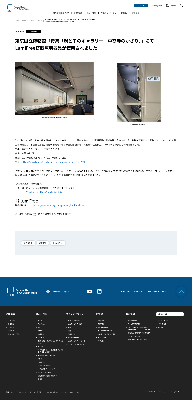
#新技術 (42, 242)
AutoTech (41, 324)
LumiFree (41, 337)
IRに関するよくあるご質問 (106, 334)
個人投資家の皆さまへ (105, 331)
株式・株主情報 (103, 327)
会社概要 (11, 324)
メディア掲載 (162, 324)
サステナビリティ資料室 (76, 344)
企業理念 (11, 327)
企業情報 (10, 313)
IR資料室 (101, 324)
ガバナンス (71, 334)
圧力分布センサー (44, 365)
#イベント (28, 242)
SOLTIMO (41, 346)
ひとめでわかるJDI (134, 336)
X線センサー (42, 359)
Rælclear (41, 334)
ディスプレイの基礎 (44, 372)
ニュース (162, 313)
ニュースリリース (163, 321)
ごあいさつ (11, 321)
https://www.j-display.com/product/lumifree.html (58, 205)
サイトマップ (21, 392)
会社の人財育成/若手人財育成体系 (139, 333)
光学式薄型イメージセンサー (47, 369)
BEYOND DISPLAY (131, 291)
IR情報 (99, 313)
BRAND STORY (157, 291)
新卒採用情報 (132, 321)
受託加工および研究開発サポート (49, 376)
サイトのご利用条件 (36, 392)
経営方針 (101, 321)
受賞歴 (40, 379)
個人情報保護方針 (52, 392)
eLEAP (40, 321)
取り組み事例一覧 (74, 337)
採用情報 (130, 313)
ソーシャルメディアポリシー (71, 392)
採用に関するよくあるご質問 (137, 340)
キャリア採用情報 (134, 324)
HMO (39, 327)
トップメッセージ (74, 321)
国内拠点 (11, 331)
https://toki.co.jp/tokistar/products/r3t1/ (41, 192)
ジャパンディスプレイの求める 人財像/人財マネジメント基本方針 (139, 328)
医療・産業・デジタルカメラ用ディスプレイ (50, 342)
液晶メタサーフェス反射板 (46, 355)
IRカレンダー (102, 337)
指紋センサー (42, 362)
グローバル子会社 (14, 334)
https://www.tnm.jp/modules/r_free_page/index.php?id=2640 (53, 161)
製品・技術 (41, 313)
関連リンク (9, 392)
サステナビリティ (75, 313)
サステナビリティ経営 (75, 324)
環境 (69, 327)
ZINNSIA (40, 331)
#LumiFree (58, 242)
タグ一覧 (161, 327)
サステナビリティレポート (76, 341)
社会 (69, 331)
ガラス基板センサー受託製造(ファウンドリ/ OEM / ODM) (50, 351)
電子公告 (101, 341)
